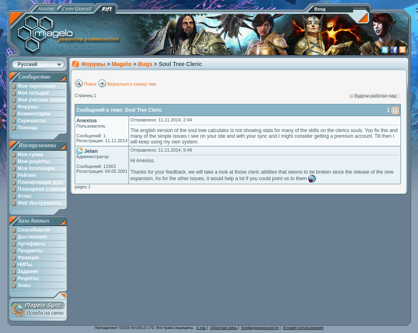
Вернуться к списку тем (131, 84)
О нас (201, 328)
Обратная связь (223, 328)
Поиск (90, 84)
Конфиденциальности (260, 328)
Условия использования (302, 328)
